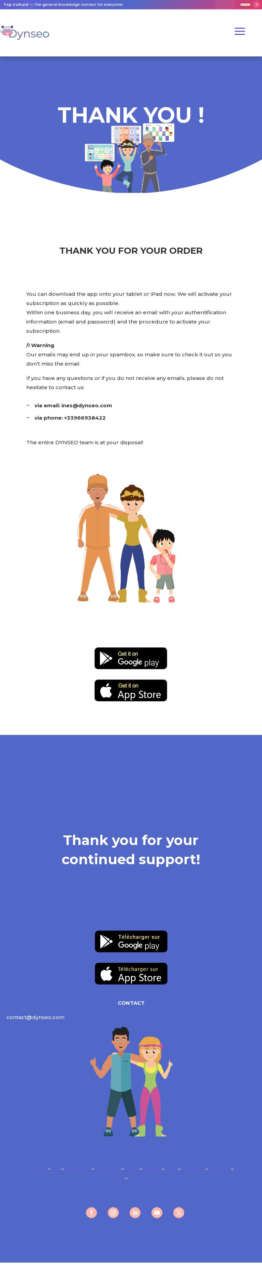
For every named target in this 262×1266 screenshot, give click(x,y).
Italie (131, 1172)
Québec (193, 1172)
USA (171, 1172)
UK (56, 1172)
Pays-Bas (108, 1172)
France (38, 1172)
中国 (118, 1181)
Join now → (236, 6)
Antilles (139, 1181)
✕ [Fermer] (256, 6)
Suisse (152, 1172)
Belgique (77, 1172)
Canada (219, 1172)
